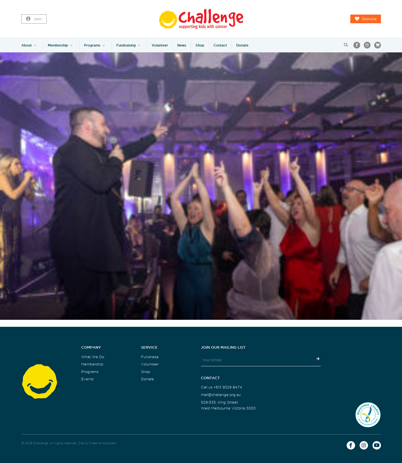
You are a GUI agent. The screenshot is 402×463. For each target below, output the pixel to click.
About (26, 45)
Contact (220, 45)
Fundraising (126, 45)
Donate (365, 19)
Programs (92, 45)
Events (87, 379)
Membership (58, 45)
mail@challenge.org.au (221, 395)
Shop (200, 45)
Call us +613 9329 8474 (221, 387)
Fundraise (150, 357)
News (181, 45)
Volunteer (160, 45)
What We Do (92, 357)
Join (34, 19)
